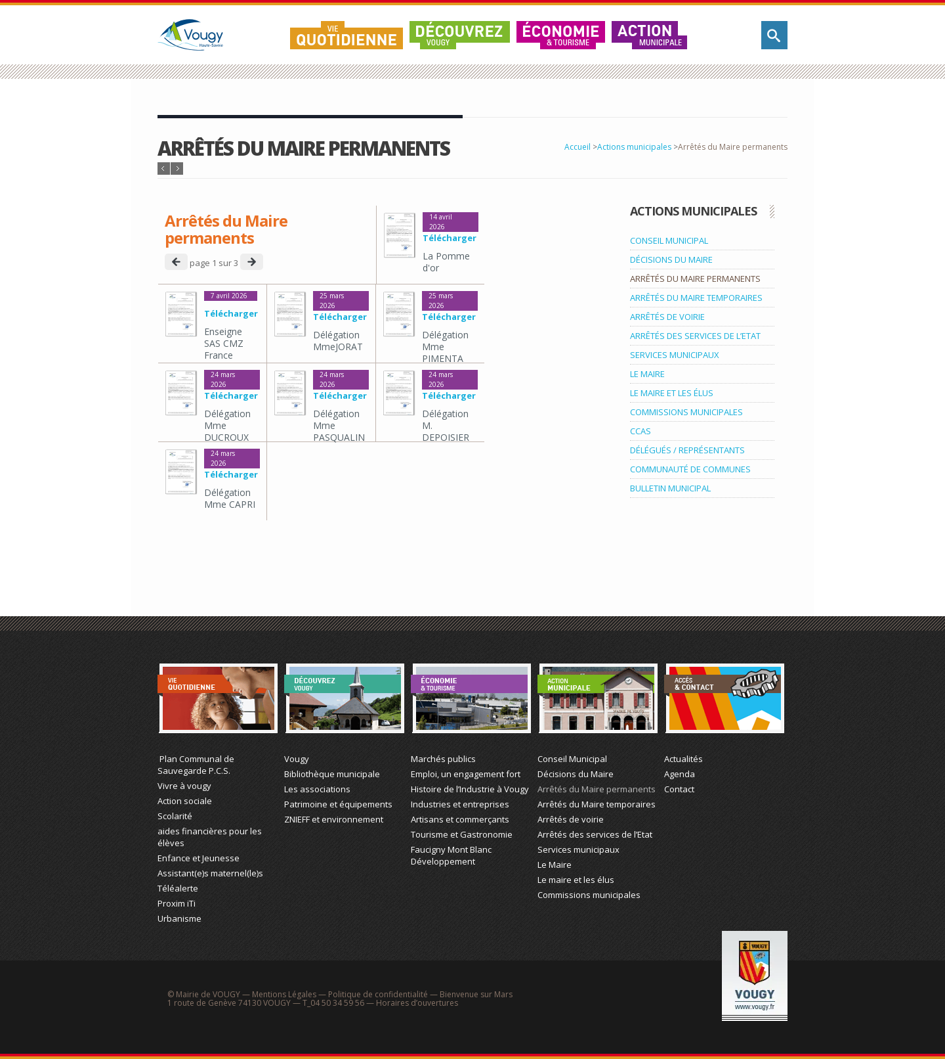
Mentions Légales (284, 994)
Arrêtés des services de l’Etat (594, 834)
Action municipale (650, 35)
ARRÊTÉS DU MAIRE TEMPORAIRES (696, 298)
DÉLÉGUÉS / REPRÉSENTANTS (687, 450)
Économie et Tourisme (471, 698)
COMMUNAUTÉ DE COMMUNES (690, 469)
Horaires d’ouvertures (417, 1002)
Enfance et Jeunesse (199, 858)
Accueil (577, 146)
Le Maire (554, 864)
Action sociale (185, 801)
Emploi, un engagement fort (465, 774)
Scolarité (175, 816)
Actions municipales (634, 146)
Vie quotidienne (346, 35)
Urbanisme (179, 918)
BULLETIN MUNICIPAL (670, 488)
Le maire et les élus (575, 880)
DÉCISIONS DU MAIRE (671, 259)
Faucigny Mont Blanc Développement (451, 855)
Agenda (679, 774)
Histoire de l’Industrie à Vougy (470, 789)
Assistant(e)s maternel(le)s (210, 873)
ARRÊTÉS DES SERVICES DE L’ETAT (695, 336)
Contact (679, 789)
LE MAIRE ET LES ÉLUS (671, 393)
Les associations (317, 789)
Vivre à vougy (184, 786)
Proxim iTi (177, 903)
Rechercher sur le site (774, 35)
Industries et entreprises (460, 804)
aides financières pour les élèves (210, 837)
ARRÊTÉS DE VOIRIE (667, 317)
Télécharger (449, 238)
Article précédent (164, 168)
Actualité (724, 698)
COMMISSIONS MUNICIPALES (686, 412)
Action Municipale (597, 698)
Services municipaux (578, 849)
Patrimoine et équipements (338, 804)
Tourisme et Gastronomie (462, 834)
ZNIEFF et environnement (333, 819)
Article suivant (177, 168)
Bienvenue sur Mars (476, 994)
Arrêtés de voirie (570, 819)
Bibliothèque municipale (332, 774)
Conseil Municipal (572, 759)
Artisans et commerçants (460, 819)
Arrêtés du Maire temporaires (596, 804)
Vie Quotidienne (218, 698)
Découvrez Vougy (460, 35)
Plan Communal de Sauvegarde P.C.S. (196, 765)
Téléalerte (178, 888)
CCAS (640, 431)
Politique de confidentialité (378, 994)
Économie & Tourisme (560, 35)
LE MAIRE (647, 374)
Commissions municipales (588, 895)
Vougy (296, 759)
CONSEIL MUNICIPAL (669, 240)
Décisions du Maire (575, 774)
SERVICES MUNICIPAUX (674, 355)
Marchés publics (443, 759)
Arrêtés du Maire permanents (596, 789)
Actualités (683, 759)
